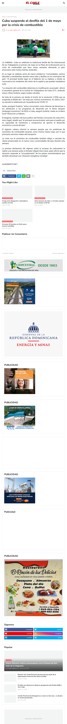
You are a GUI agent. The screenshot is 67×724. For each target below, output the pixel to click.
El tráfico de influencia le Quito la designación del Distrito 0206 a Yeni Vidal (40, 686)
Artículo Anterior (8, 253)
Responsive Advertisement (33, 10)
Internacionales (12, 17)
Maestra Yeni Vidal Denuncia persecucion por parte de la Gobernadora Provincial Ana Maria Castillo (37, 675)
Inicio (3, 17)
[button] (3, 3)
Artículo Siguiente (58, 253)
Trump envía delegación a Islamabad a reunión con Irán (15, 202)
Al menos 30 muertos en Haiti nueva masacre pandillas (14, 225)
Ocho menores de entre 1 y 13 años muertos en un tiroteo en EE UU (49, 202)
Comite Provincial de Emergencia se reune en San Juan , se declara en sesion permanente (40, 697)
